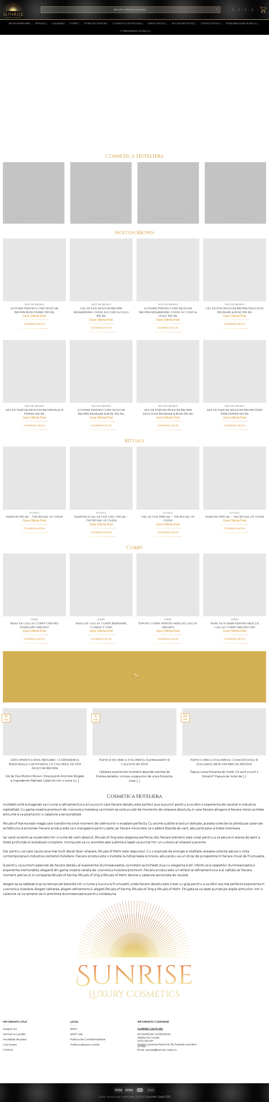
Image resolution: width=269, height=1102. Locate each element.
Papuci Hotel (157, 23)
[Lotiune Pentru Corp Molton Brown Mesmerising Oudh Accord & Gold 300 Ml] (167, 269)
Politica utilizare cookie (84, 1044)
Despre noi (10, 1028)
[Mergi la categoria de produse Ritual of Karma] (168, 193)
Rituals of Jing (106, 837)
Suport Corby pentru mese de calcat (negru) (168, 625)
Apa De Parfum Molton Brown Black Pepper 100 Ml (34, 412)
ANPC (74, 1028)
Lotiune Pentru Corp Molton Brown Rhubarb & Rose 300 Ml (101, 412)
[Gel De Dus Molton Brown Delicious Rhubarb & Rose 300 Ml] (234, 269)
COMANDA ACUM (34, 324)
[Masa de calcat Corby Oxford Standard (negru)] (34, 584)
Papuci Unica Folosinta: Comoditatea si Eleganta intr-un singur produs (224, 762)
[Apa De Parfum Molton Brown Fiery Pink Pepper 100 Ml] (234, 371)
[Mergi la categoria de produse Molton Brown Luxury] (33, 193)
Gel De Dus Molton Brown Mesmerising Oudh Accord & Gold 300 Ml (101, 312)
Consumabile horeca (135, 31)
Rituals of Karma (15, 823)
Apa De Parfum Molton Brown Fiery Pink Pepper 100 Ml (235, 412)
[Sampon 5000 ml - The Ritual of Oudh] (234, 478)
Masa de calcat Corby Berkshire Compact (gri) (101, 625)
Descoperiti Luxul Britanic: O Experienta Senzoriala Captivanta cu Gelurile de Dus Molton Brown (45, 764)
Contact (8, 1049)
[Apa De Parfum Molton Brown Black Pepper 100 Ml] (34, 371)
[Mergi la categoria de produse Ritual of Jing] (101, 193)
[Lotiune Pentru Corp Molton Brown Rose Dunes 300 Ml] (34, 269)
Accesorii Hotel (184, 23)
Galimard (58, 23)
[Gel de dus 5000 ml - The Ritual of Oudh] (167, 478)
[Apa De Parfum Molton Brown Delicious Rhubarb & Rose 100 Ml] (167, 371)
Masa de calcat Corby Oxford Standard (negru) (34, 625)
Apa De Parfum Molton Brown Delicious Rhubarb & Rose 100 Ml (168, 412)
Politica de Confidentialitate (87, 1039)
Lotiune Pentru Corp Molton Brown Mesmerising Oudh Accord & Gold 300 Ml (168, 312)
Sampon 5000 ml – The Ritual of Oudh (234, 517)
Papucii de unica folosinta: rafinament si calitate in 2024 (134, 762)
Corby (74, 23)
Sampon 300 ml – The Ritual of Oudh (34, 517)
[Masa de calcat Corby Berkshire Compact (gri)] (101, 584)
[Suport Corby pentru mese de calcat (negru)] (167, 584)
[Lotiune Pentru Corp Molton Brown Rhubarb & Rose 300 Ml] (101, 371)
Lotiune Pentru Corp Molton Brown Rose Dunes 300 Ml (34, 310)
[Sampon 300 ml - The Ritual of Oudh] (34, 478)
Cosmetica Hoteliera (127, 23)
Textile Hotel (210, 23)
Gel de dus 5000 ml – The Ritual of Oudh (167, 518)
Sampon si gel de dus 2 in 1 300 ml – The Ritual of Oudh (101, 518)
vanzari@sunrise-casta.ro (161, 1049)
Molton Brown (20, 23)
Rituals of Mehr (110, 851)
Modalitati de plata (15, 1039)
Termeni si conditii (14, 1034)
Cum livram (10, 1044)
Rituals (41, 23)
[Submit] (217, 9)
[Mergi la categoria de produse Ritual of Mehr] (235, 193)
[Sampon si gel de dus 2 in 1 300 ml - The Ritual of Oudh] (101, 478)
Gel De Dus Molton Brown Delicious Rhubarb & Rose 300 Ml (235, 310)
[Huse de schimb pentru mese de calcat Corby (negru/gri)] (234, 584)
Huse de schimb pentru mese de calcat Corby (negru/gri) (235, 625)
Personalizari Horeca (242, 23)
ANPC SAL (76, 1034)
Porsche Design (96, 23)
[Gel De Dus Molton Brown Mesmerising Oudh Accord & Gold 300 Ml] (101, 269)
